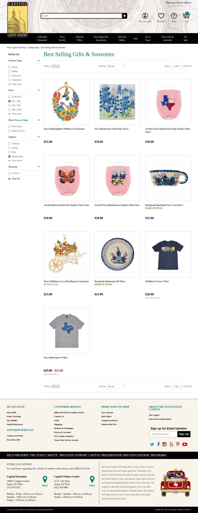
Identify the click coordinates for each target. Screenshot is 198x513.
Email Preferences (15, 424)
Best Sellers (17, 126)
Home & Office (79, 38)
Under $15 (16, 97)
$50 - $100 (16, 110)
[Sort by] (116, 66)
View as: (47, 66)
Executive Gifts (13, 440)
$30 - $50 (16, 105)
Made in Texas (18, 131)
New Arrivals (107, 412)
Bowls (14, 67)
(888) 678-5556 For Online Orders (69, 412)
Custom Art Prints (15, 436)
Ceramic (15, 173)
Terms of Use (161, 510)
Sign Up (184, 434)
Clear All (16, 178)
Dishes (15, 71)
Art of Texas (147, 38)
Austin (15, 148)
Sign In (187, 2)
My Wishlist (12, 420)
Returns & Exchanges (63, 428)
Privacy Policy (184, 510)
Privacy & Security (62, 432)
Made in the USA (109, 424)
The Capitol (154, 415)
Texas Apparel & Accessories (100, 38)
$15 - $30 (16, 101)
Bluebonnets (17, 156)
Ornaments (17, 80)
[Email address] (163, 434)
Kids (136, 38)
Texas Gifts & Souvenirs (167, 38)
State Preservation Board (160, 419)
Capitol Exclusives (109, 420)
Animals (15, 143)
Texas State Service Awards (66, 440)
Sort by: (102, 66)
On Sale (185, 38)
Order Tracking (14, 416)
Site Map (172, 510)
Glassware (16, 75)
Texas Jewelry (62, 38)
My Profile (11, 412)
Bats (14, 152)
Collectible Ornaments (42, 38)
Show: (167, 66)
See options (152, 298)
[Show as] (176, 66)
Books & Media (122, 38)
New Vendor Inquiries (64, 436)
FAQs (56, 420)
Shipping (58, 424)
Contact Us (59, 416)
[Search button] (124, 15)
